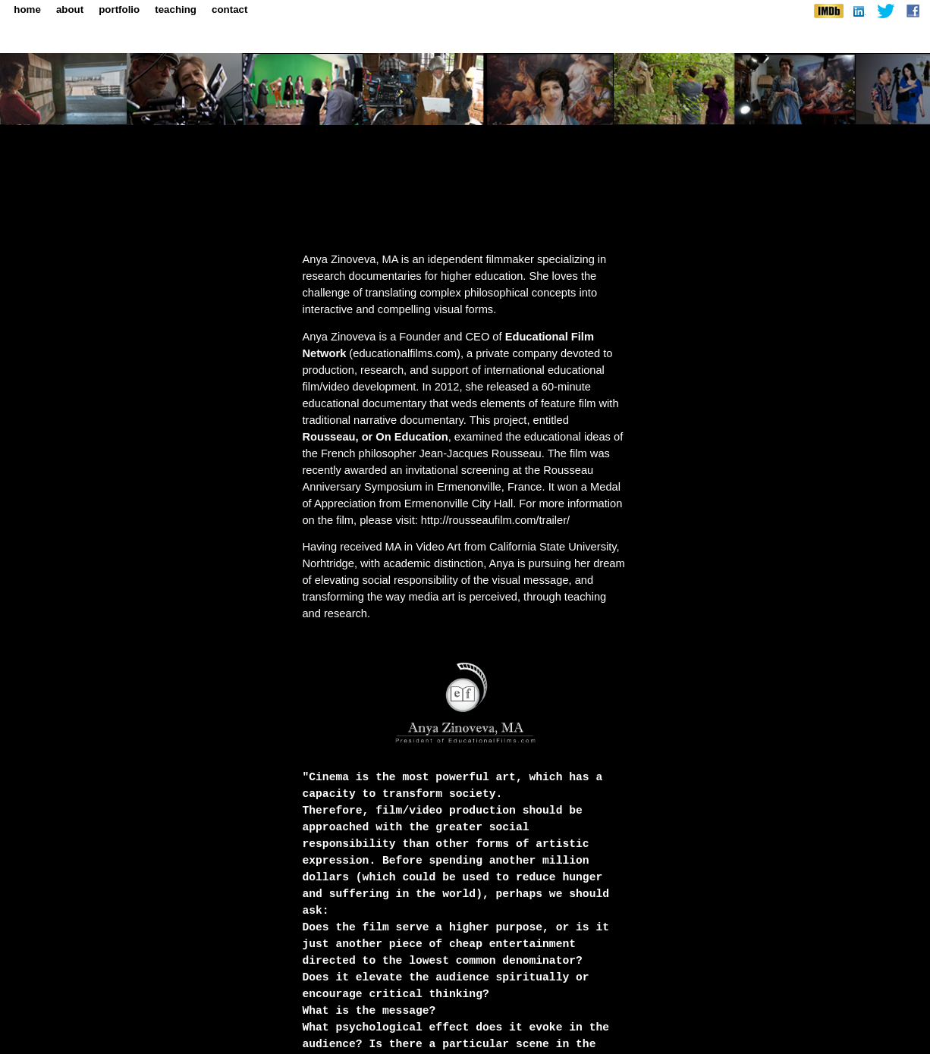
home (27, 9)
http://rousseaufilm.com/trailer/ (495, 520)
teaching (175, 9)
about (69, 9)
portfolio (119, 9)
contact (229, 9)
